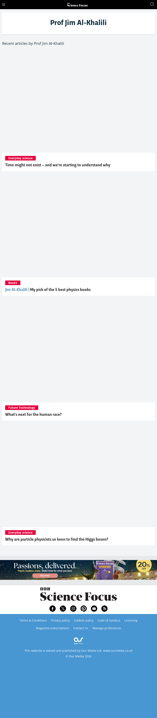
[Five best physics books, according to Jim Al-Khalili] (78, 226)
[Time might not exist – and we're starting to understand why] (78, 101)
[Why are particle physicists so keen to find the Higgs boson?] (78, 476)
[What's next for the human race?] (78, 351)
